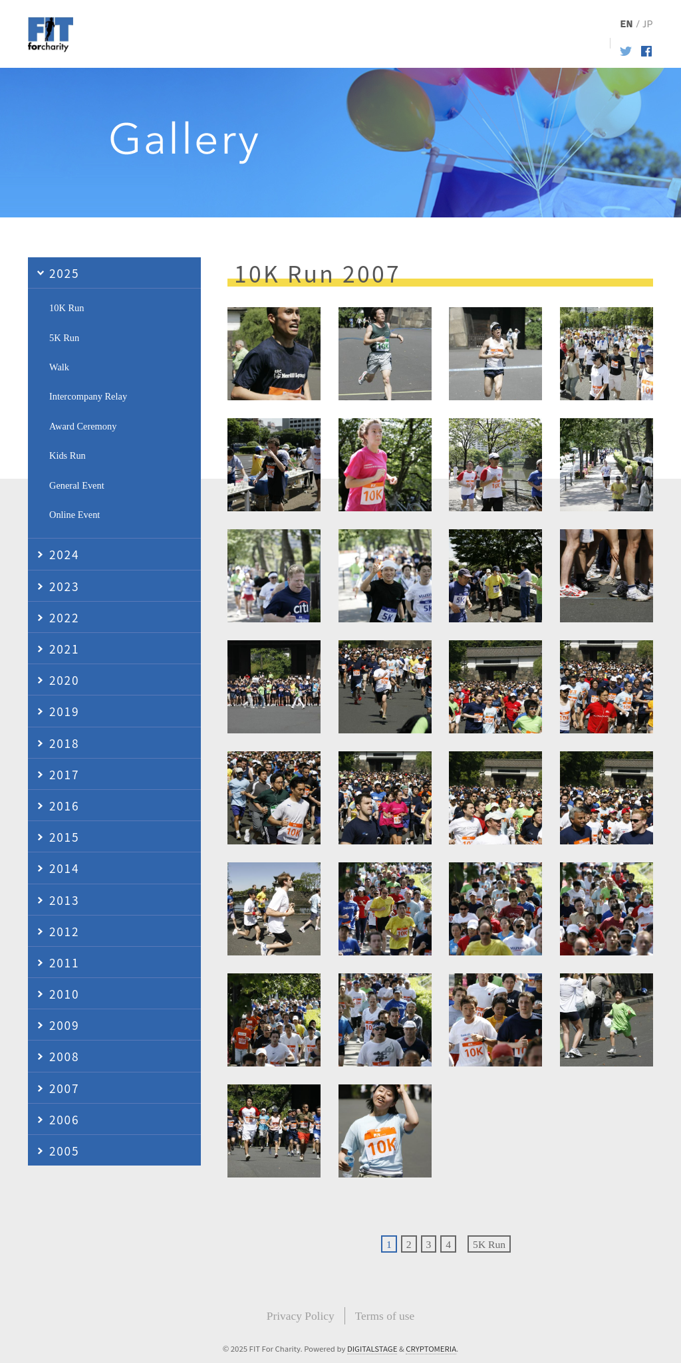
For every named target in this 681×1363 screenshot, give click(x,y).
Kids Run (67, 455)
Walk (59, 367)
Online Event (74, 514)
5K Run (489, 1244)
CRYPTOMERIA (431, 1348)
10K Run (66, 308)
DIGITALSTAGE (372, 1348)
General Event (76, 485)
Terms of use (385, 1315)
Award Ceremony (82, 426)
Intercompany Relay (88, 396)
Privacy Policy (301, 1315)
